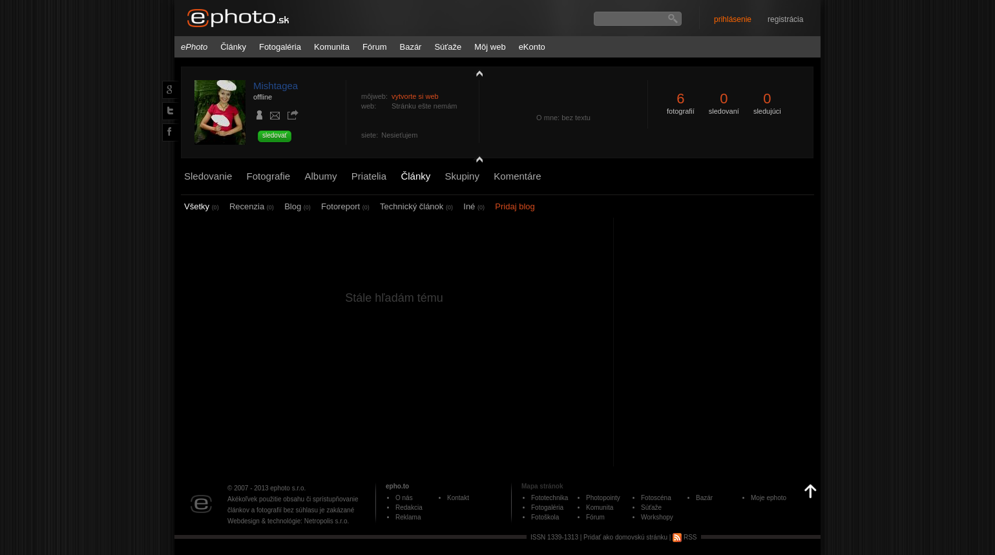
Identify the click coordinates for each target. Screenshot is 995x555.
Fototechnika (549, 497)
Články (233, 47)
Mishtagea (275, 85)
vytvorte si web (415, 96)
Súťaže (447, 47)
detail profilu (476, 160)
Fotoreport (345, 206)
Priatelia (368, 176)
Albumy (320, 176)
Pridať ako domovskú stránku (625, 537)
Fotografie (269, 176)
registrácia (785, 19)
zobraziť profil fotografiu (476, 73)
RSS (684, 537)
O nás (404, 497)
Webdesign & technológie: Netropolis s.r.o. (288, 521)
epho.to (397, 486)
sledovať (274, 135)
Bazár (410, 47)
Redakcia (409, 507)
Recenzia (251, 206)
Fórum (374, 47)
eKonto (532, 47)
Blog (297, 206)
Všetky (201, 206)
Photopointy (603, 497)
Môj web (489, 47)
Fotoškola (545, 517)
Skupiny (462, 176)
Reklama (408, 517)
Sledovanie (208, 176)
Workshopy (657, 517)
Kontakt (458, 497)
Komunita (332, 47)
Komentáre (517, 176)
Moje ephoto (768, 497)
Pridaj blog (514, 206)
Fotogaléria (280, 47)
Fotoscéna (656, 497)
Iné (474, 206)
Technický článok (416, 206)
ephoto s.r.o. (288, 488)
